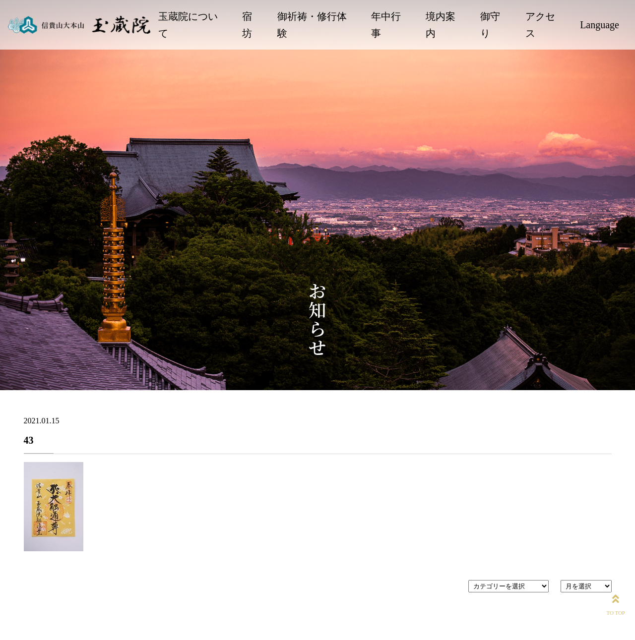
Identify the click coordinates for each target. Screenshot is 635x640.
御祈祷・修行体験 (312, 25)
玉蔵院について (188, 25)
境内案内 (440, 25)
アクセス (540, 25)
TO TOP (615, 603)
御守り (490, 25)
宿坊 (247, 25)
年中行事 (386, 25)
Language (599, 24)
